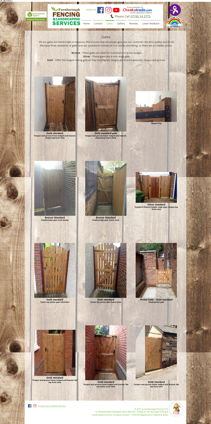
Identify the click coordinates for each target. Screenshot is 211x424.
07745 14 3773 (140, 16)
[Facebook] (100, 10)
